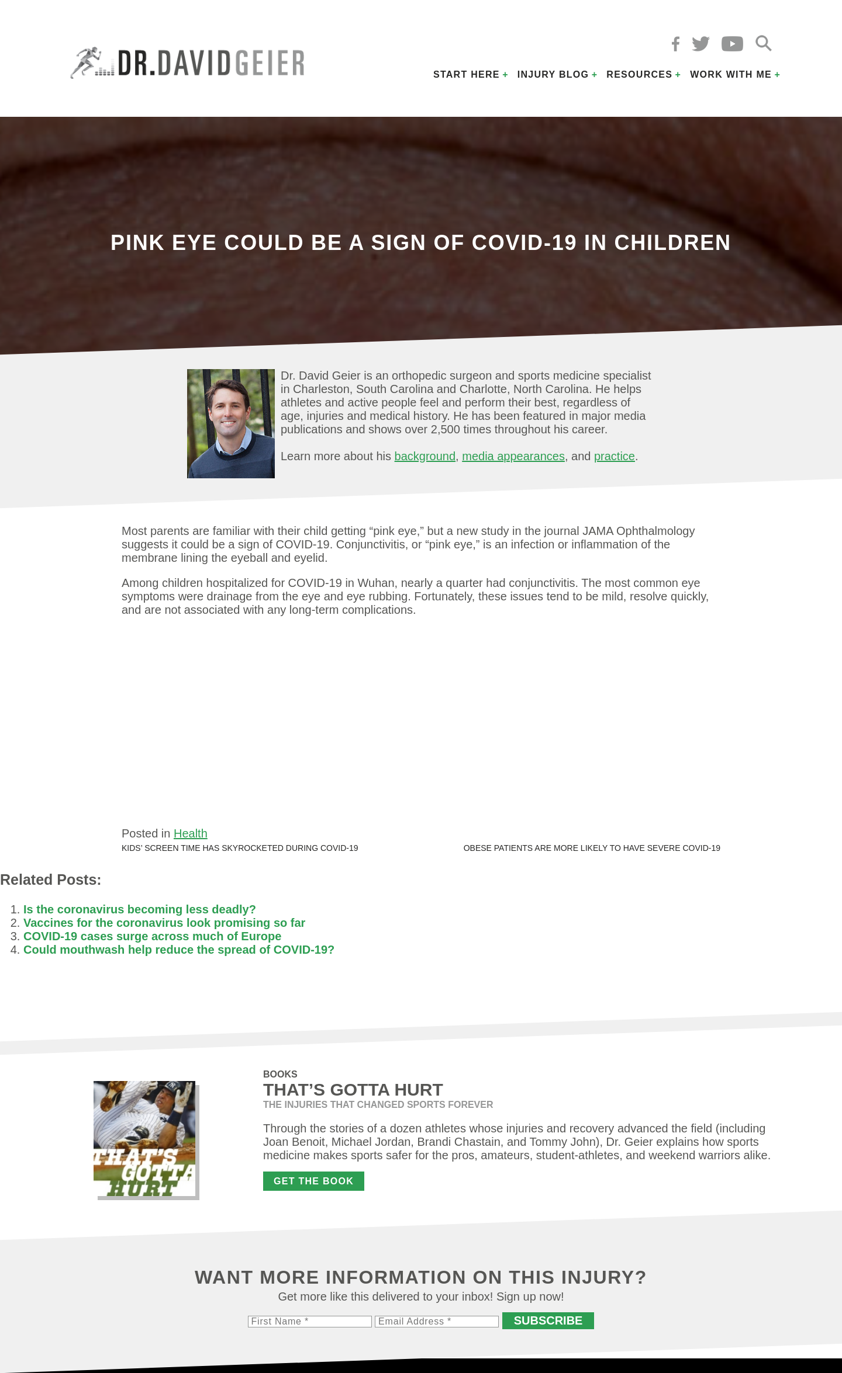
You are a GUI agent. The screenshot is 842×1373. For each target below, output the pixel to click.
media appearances (513, 456)
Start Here (466, 74)
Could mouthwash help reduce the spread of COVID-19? (178, 949)
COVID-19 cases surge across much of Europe (152, 936)
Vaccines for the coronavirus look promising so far (164, 922)
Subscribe (548, 1320)
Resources (639, 74)
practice (614, 456)
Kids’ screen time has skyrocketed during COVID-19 (240, 848)
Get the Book (314, 1181)
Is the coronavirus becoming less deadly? (139, 909)
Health (191, 833)
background (425, 456)
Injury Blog (553, 74)
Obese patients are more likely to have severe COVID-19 (592, 848)
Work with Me (731, 74)
